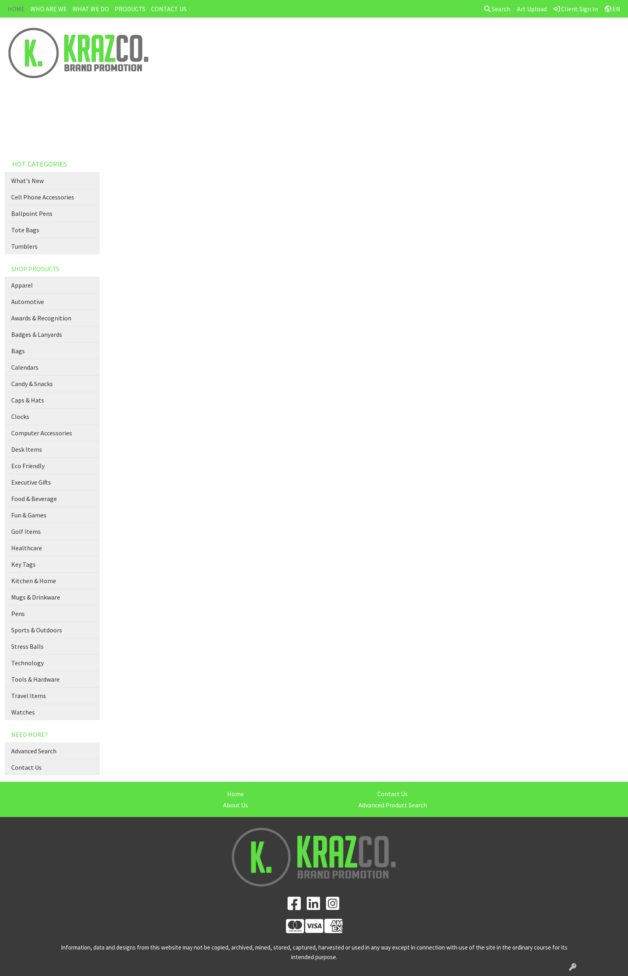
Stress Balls (27, 646)
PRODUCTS (130, 9)
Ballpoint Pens (31, 213)
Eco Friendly (27, 466)
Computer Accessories (41, 433)
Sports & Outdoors (36, 630)
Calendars (24, 367)
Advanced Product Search (392, 805)
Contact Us (26, 767)
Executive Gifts (31, 482)
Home (235, 794)
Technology (27, 663)
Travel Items (28, 696)
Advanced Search (33, 751)
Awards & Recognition (41, 318)
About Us (235, 805)
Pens (18, 614)
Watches (23, 712)
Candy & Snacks (32, 384)
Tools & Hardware (35, 679)
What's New (27, 181)
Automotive (27, 302)
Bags (18, 351)
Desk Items (26, 449)
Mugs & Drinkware (35, 597)
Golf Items (26, 531)
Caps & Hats (27, 400)
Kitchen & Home (33, 581)
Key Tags (23, 564)
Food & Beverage (34, 499)
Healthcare (26, 548)
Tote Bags (25, 230)
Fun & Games (28, 515)
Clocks (20, 417)
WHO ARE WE (48, 9)
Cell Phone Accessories (42, 197)
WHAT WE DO (90, 9)
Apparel (22, 285)
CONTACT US (169, 9)
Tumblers (24, 246)
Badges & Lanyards (36, 334)
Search (497, 9)
